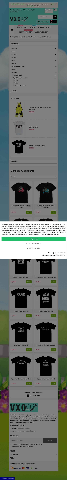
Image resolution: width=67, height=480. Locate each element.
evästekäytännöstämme (51, 234)
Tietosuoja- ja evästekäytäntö (56, 253)
